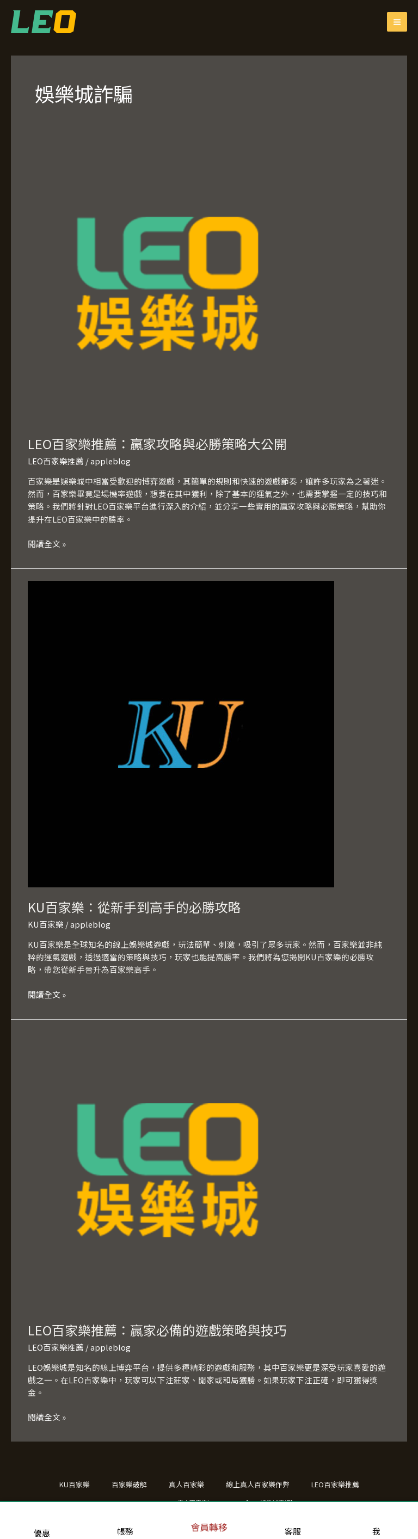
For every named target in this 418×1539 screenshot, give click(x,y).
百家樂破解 (129, 1484)
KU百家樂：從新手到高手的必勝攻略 (134, 906)
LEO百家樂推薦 (56, 461)
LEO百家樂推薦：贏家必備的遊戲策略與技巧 (157, 1329)
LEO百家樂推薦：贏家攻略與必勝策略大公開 (157, 443)
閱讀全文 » (47, 543)
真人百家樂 (186, 1484)
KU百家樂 (46, 924)
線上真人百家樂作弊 (258, 1484)
